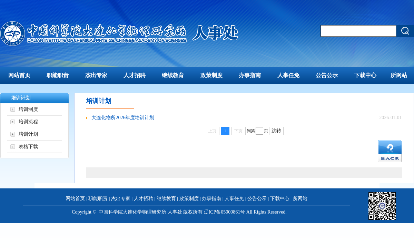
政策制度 (211, 75)
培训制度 (28, 109)
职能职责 (58, 75)
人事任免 (288, 75)
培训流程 (28, 121)
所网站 (399, 75)
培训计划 (28, 134)
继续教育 (173, 75)
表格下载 (28, 146)
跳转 (276, 130)
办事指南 (250, 75)
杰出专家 (96, 75)
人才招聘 (135, 75)
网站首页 (19, 75)
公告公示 (327, 75)
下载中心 (365, 75)
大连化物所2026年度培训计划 (122, 117)
